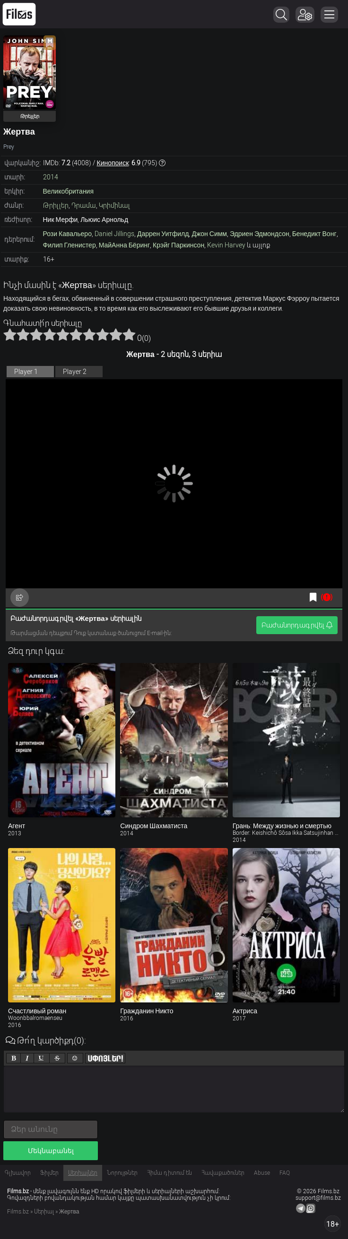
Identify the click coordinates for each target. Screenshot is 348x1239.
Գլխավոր (18, 1173)
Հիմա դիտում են (169, 1173)
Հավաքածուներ (222, 1173)
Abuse (262, 1173)
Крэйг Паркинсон (178, 245)
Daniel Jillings (114, 234)
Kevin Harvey (226, 245)
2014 (50, 177)
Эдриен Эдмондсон (259, 234)
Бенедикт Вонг (314, 234)
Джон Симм (209, 234)
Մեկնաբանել (51, 1150)
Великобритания (68, 191)
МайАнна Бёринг (124, 245)
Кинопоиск (113, 163)
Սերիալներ (82, 1173)
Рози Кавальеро (67, 234)
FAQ (284, 1173)
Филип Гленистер (69, 245)
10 (129, 334)
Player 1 (26, 371)
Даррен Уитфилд (163, 234)
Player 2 (75, 371)
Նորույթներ (122, 1173)
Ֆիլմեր (49, 1173)
